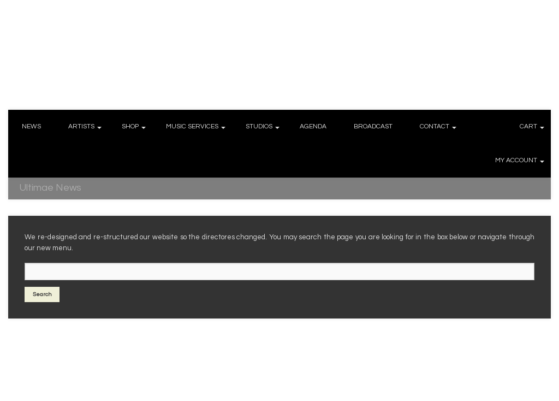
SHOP (130, 126)
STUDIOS (259, 126)
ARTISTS (81, 126)
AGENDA (313, 126)
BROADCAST (373, 126)
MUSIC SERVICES (192, 126)
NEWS (31, 126)
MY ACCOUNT (516, 160)
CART (528, 126)
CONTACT (434, 126)
